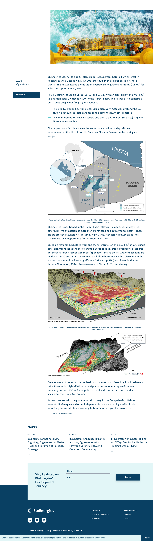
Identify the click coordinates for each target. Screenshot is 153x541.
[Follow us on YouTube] (37, 520)
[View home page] (20, 7)
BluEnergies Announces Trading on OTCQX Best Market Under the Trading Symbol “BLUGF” (129, 442)
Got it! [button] (147, 538)
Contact (116, 5)
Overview (20, 94)
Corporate (47, 5)
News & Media (101, 5)
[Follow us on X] (44, 520)
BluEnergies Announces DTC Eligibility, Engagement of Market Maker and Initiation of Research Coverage (46, 444)
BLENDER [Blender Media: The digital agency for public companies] (78, 530)
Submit (128, 477)
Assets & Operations (66, 5)
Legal (126, 518)
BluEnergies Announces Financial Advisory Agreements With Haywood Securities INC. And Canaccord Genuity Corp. (87, 444)
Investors (85, 5)
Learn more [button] (100, 538)
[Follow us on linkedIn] (30, 520)
